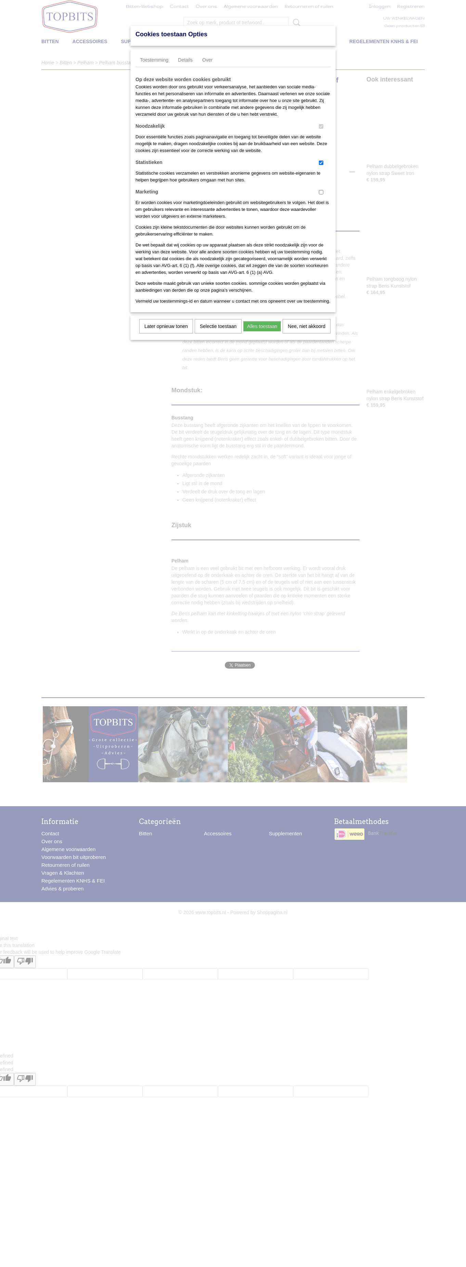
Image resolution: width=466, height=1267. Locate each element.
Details (185, 60)
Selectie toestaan (218, 326)
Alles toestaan (262, 326)
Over (207, 60)
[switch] (321, 126)
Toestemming (154, 60)
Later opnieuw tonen (166, 326)
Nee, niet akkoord (306, 326)
